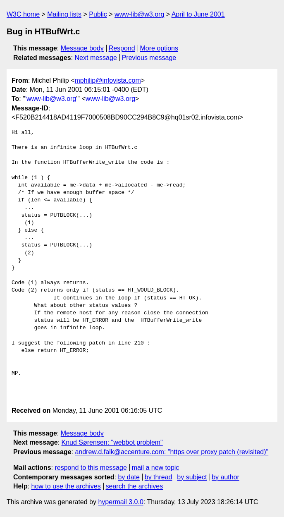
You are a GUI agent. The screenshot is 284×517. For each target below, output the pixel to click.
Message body (82, 48)
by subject (192, 477)
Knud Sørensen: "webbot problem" (112, 442)
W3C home (23, 14)
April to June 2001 (198, 14)
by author (225, 477)
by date (128, 477)
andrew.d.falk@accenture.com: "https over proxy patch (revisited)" (171, 451)
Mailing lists (64, 14)
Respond (122, 48)
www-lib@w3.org (139, 14)
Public (98, 14)
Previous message (149, 57)
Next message (96, 57)
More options (159, 48)
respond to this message (90, 467)
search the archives (134, 486)
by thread (158, 477)
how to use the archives (66, 486)
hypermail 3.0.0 (120, 501)
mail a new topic (155, 467)
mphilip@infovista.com (108, 80)
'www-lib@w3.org (50, 98)
